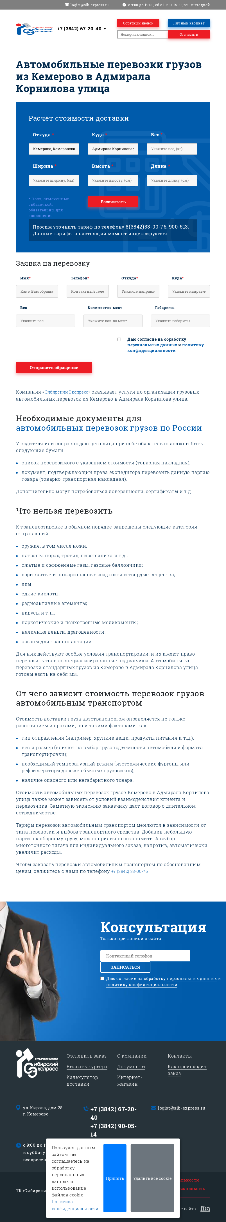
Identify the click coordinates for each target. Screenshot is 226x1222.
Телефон (80, 278)
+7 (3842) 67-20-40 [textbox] (79, 28)
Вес (157, 134)
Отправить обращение (54, 367)
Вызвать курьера (87, 1066)
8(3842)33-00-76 (146, 226)
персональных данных (152, 344)
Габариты (165, 307)
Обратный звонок (138, 23)
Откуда (43, 134)
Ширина (45, 166)
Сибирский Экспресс (66, 392)
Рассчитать (113, 201)
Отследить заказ (87, 1056)
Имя (25, 278)
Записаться (125, 967)
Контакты (180, 1056)
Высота (103, 166)
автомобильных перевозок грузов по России (109, 428)
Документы (131, 1066)
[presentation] (58, 346)
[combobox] (82, 29)
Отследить (189, 34)
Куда (99, 134)
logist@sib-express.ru (90, 5)
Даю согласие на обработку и (165, 344)
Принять (115, 1178)
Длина (160, 166)
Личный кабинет (189, 23)
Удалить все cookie (152, 1178)
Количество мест (105, 307)
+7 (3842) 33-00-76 (129, 871)
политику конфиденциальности (165, 347)
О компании (132, 1056)
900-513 (178, 226)
